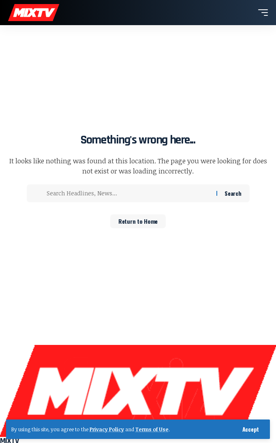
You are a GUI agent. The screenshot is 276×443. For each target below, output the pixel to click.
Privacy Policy (107, 429)
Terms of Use (152, 429)
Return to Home (138, 221)
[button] (250, 429)
